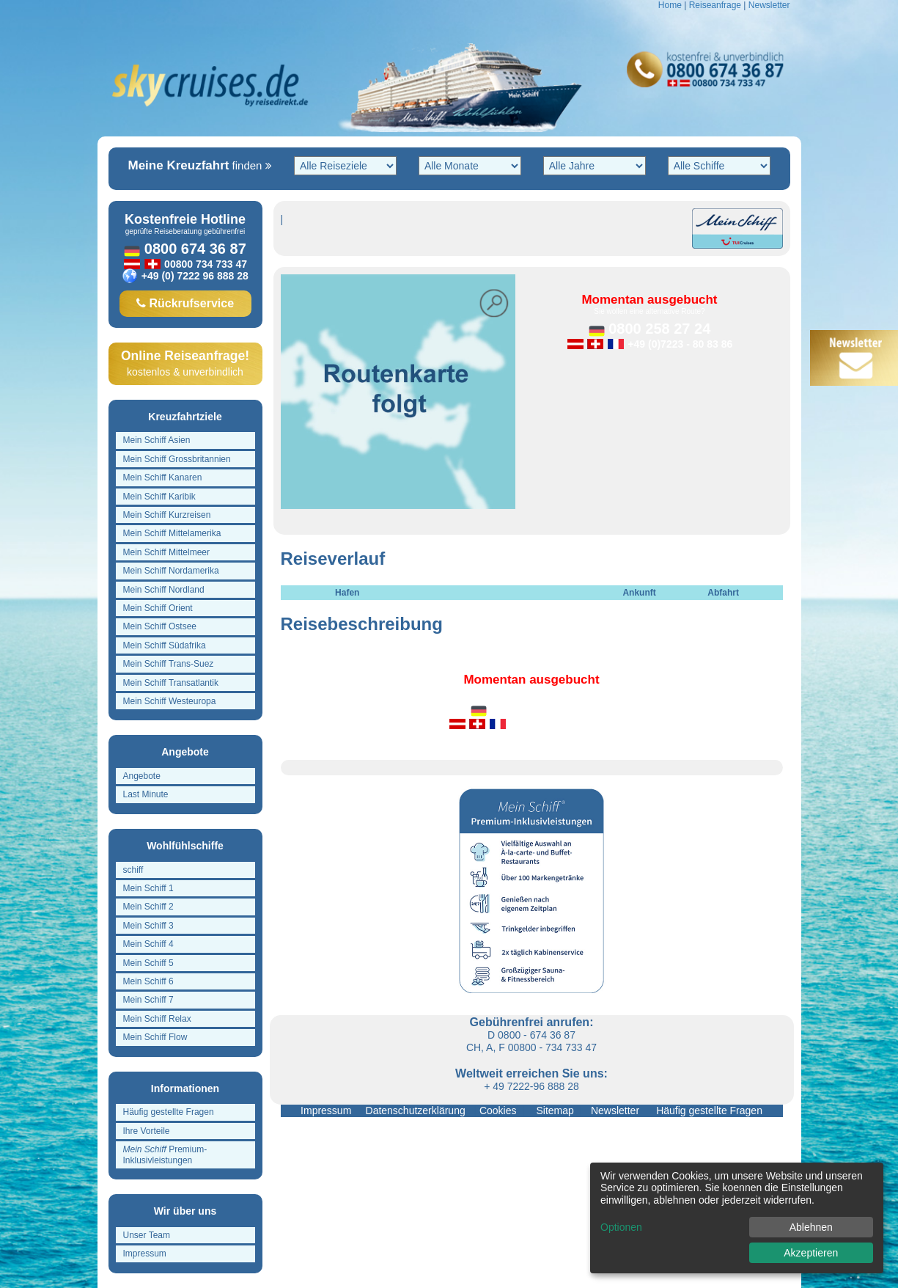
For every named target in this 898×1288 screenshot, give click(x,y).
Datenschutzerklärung (417, 1110)
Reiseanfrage (715, 5)
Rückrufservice (185, 303)
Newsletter (769, 5)
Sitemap (552, 1110)
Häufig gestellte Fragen (706, 1110)
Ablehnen (811, 1227)
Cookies (498, 1110)
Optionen (621, 1227)
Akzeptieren (811, 1253)
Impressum (327, 1110)
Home (670, 5)
